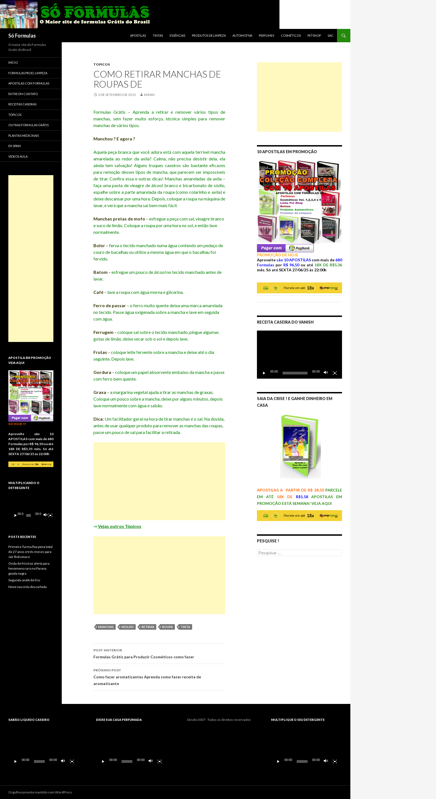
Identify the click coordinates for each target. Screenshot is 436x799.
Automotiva (242, 35)
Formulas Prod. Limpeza (27, 73)
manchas (106, 627)
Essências (177, 35)
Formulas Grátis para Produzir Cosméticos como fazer (159, 653)
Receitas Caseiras (22, 104)
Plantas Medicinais (23, 135)
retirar (148, 627)
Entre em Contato (23, 94)
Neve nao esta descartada (27, 587)
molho (128, 627)
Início (13, 62)
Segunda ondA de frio (24, 580)
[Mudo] (326, 373)
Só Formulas (22, 36)
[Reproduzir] (264, 373)
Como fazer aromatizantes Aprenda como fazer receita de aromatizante (159, 676)
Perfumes (266, 35)
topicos (101, 64)
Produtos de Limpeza (209, 35)
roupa (167, 627)
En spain (14, 146)
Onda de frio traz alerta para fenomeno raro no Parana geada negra (28, 568)
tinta (185, 627)
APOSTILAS (138, 35)
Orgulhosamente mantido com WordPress (40, 792)
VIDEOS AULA (18, 156)
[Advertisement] (159, 481)
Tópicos (14, 114)
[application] (299, 354)
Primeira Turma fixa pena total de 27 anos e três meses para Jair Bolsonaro (30, 552)
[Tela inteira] (335, 373)
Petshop (314, 35)
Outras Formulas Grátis (28, 125)
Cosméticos (291, 35)
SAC (330, 35)
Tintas (158, 35)
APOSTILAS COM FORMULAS (28, 83)
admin (149, 95)
